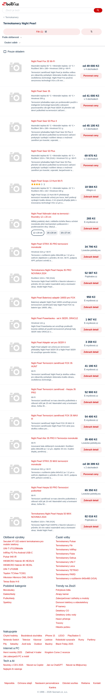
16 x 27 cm (65, 233)
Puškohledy (9, 598)
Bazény (48, 644)
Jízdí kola (26, 644)
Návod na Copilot (35, 665)
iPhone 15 (50, 635)
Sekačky (14, 644)
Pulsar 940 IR (9, 557)
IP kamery (61, 606)
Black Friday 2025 (64, 644)
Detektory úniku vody (66, 615)
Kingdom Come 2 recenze (57, 652)
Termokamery (12, 17)
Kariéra (52, 687)
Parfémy (91, 640)
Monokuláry (9, 590)
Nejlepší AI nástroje (12, 669)
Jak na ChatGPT (54, 665)
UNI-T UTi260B (10, 569)
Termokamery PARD (66, 574)
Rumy (81, 640)
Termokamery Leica (65, 566)
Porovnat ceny (90, 76)
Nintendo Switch (11, 640)
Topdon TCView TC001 (14, 573)
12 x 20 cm (37, 233)
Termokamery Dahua (66, 558)
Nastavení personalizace (47, 683)
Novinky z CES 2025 (13, 665)
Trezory (59, 623)
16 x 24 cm (51, 233)
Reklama (85, 683)
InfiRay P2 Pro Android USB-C (18, 553)
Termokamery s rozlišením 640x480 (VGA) (76, 578)
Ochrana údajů (25, 683)
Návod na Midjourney (76, 665)
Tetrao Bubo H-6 (11, 581)
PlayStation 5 (74, 635)
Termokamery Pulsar (66, 541)
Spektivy (7, 602)
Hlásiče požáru (63, 627)
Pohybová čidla (63, 590)
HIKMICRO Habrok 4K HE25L (17, 565)
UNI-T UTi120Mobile (13, 548)
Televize (26, 640)
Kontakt (96, 683)
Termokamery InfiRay (66, 549)
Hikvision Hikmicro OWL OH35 (18, 577)
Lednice (48, 640)
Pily (5, 644)
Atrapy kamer (62, 594)
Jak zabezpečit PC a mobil (16, 656)
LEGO (61, 635)
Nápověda (9, 683)
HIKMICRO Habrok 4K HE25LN (18, 561)
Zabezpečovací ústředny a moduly (72, 598)
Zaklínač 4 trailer (33, 652)
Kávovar (37, 640)
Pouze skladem (16, 51)
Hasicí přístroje (63, 619)
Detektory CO (62, 611)
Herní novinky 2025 (12, 652)
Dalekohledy (9, 594)
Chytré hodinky (10, 635)
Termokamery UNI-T (65, 562)
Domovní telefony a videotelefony (72, 602)
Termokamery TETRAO (67, 570)
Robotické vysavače (65, 640)
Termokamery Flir (64, 545)
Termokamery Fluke (65, 554)
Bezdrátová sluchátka (31, 635)
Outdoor (38, 644)
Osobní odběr (11, 42)
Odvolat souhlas (70, 683)
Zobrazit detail (91, 197)
